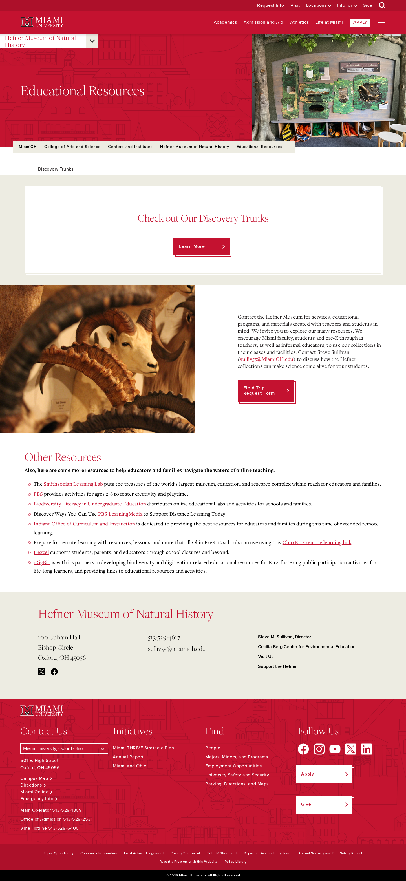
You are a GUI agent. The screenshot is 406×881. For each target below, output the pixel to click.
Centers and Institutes (130, 146)
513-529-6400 (63, 828)
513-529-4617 (164, 637)
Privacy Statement (185, 853)
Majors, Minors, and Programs (236, 757)
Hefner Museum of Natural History (40, 41)
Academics (225, 22)
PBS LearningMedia (120, 513)
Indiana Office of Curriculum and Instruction (84, 523)
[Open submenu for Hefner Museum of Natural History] (92, 41)
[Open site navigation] (381, 22)
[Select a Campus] (64, 748)
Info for (344, 5)
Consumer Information (98, 853)
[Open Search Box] (382, 5)
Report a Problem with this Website (189, 862)
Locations (316, 5)
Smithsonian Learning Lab (73, 483)
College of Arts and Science (72, 146)
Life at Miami (329, 22)
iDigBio (42, 562)
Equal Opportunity (59, 853)
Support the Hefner (277, 666)
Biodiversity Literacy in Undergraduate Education (90, 503)
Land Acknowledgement (144, 853)
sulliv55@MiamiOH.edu (266, 359)
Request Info (270, 5)
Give (367, 5)
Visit (295, 5)
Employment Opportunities (233, 766)
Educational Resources (260, 146)
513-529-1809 (67, 810)
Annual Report (128, 757)
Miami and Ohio (129, 766)
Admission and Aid (263, 22)
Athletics (299, 22)
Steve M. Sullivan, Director (284, 637)
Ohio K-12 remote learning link (317, 542)
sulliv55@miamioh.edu (177, 648)
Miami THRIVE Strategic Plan (143, 748)
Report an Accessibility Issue (268, 853)
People (212, 748)
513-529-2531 (77, 819)
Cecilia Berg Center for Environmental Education (307, 647)
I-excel (41, 552)
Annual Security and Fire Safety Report (330, 853)
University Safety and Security (237, 775)
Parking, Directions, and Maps (237, 784)
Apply (360, 22)
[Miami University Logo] (41, 22)
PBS (38, 493)
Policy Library (236, 862)
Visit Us (266, 656)
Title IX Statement (222, 853)
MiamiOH (28, 146)
